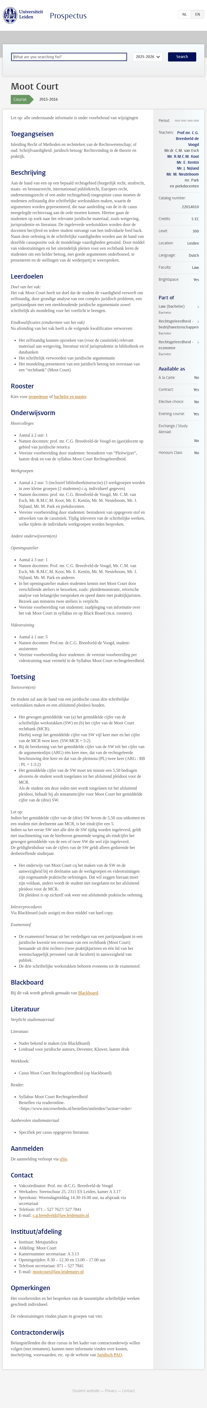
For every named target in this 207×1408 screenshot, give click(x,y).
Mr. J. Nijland (188, 168)
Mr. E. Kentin (188, 162)
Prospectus (68, 16)
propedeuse (38, 396)
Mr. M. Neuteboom (182, 174)
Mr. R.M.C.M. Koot (183, 156)
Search (182, 56)
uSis (63, 1159)
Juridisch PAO (109, 1354)
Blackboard (88, 993)
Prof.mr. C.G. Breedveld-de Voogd (187, 138)
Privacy (111, 1390)
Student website (85, 1390)
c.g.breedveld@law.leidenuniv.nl (61, 1215)
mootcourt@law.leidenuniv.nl (58, 1271)
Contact (128, 1390)
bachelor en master (70, 396)
